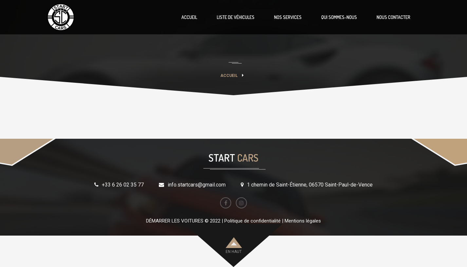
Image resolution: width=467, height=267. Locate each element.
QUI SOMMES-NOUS (339, 17)
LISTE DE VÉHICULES (235, 17)
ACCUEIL (189, 17)
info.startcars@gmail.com (197, 185)
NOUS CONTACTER (393, 17)
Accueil (229, 75)
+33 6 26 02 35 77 (123, 185)
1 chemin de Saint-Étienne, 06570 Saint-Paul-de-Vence (310, 185)
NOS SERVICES (288, 17)
